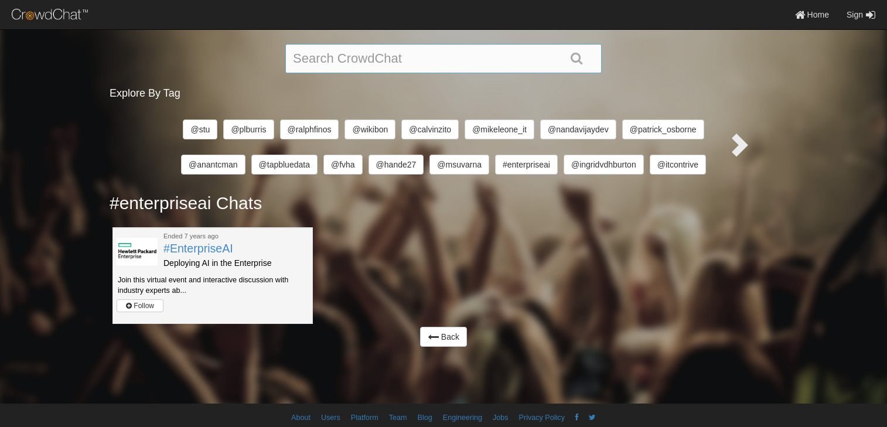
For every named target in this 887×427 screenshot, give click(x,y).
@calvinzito (430, 129)
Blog (425, 418)
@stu (200, 129)
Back (443, 336)
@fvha (343, 164)
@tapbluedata (284, 164)
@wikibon (370, 129)
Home (812, 14)
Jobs (501, 418)
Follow (140, 306)
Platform (364, 418)
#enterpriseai (526, 164)
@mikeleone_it (499, 129)
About (301, 418)
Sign (861, 14)
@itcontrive (677, 164)
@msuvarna (459, 164)
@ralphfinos (310, 129)
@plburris (248, 129)
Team (398, 418)
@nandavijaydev (578, 129)
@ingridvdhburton (603, 164)
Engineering (462, 418)
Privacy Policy (542, 418)
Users (330, 418)
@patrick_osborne (663, 129)
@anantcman (213, 164)
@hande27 (396, 164)
